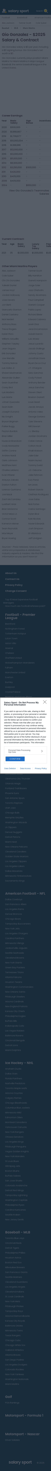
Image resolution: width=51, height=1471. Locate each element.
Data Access (25, 768)
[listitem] (25, 751)
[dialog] (25, 736)
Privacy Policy (41, 768)
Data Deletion (10, 768)
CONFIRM (15, 759)
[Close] (45, 702)
